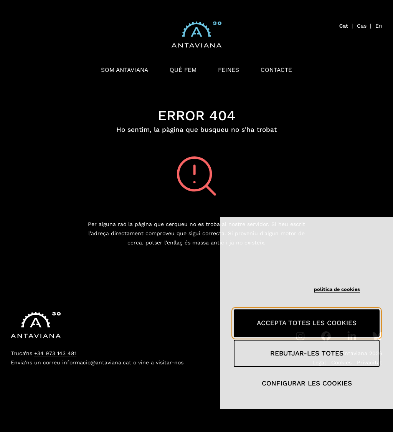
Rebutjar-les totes (306, 353)
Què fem (183, 69)
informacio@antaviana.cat (96, 362)
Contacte (276, 69)
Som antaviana (124, 69)
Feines (228, 69)
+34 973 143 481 (55, 353)
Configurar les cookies (307, 383)
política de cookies (337, 289)
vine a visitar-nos (160, 362)
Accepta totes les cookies (307, 323)
